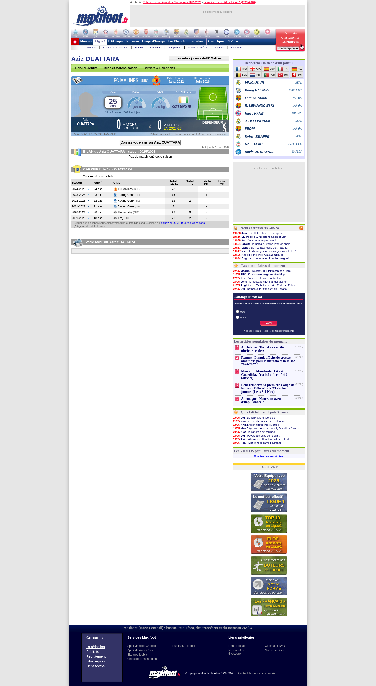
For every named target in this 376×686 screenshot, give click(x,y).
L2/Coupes (116, 41)
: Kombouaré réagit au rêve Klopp (259, 274)
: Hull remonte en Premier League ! (261, 258)
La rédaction (95, 647)
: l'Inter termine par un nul (254, 240)
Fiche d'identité (86, 68)
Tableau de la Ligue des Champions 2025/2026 (172, 2)
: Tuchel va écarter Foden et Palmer (264, 285)
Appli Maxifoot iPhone (141, 650)
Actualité (91, 47)
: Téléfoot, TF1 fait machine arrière (262, 270)
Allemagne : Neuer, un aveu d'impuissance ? (261, 400)
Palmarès (219, 47)
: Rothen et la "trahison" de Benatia (260, 288)
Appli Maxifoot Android (141, 646)
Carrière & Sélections (159, 68)
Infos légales (95, 661)
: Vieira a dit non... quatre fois (257, 278)
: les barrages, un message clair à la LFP (264, 251)
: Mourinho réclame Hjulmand (257, 442)
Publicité (92, 652)
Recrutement (96, 656)
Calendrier (155, 47)
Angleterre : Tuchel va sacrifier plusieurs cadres (263, 349)
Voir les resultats (252, 330)
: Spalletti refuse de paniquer (257, 233)
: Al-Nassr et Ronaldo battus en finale (261, 439)
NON (243, 317)
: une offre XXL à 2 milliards (258, 254)
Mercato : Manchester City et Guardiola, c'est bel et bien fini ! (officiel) (264, 375)
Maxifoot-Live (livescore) (236, 652)
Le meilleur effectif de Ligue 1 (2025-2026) (230, 2)
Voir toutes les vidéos (268, 456)
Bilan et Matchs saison (120, 68)
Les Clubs (236, 47)
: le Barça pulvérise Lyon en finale (261, 244)
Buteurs (139, 47)
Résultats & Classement (115, 47)
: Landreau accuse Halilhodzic (259, 421)
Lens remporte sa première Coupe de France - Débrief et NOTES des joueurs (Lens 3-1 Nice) (267, 388)
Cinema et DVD (275, 646)
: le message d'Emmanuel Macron (260, 281)
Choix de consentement (142, 659)
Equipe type (174, 47)
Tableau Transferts (197, 47)
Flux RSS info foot (183, 646)
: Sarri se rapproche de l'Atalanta (260, 247)
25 (113, 102)
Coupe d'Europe (153, 41)
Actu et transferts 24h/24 (260, 228)
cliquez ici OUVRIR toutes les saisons (182, 222)
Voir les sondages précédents (279, 330)
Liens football (96, 666)
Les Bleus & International (186, 41)
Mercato (86, 41)
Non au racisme (275, 650)
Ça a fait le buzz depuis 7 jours (264, 412)
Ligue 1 (100, 41)
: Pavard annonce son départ (256, 435)
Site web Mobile (137, 654)
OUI (242, 311)
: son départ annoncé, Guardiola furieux (266, 428)
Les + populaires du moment (263, 265)
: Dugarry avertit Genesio (254, 417)
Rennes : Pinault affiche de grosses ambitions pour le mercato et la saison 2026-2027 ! (268, 361)
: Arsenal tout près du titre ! (256, 424)
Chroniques (216, 41)
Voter (268, 323)
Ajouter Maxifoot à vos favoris (256, 673)
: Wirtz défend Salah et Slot (259, 236)
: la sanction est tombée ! (254, 432)
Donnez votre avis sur (150, 142)
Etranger (132, 41)
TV (230, 41)
